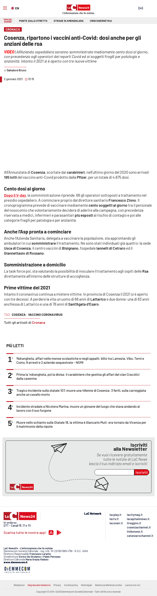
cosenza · (19, 314)
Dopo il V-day (15, 195)
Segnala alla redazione (39, 585)
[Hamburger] (5, 8)
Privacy (57, 585)
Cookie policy (71, 585)
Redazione (19, 585)
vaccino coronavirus (45, 314)
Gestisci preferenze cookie (108, 585)
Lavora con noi (132, 585)
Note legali (86, 585)
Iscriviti (142, 472)
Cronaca (38, 322)
